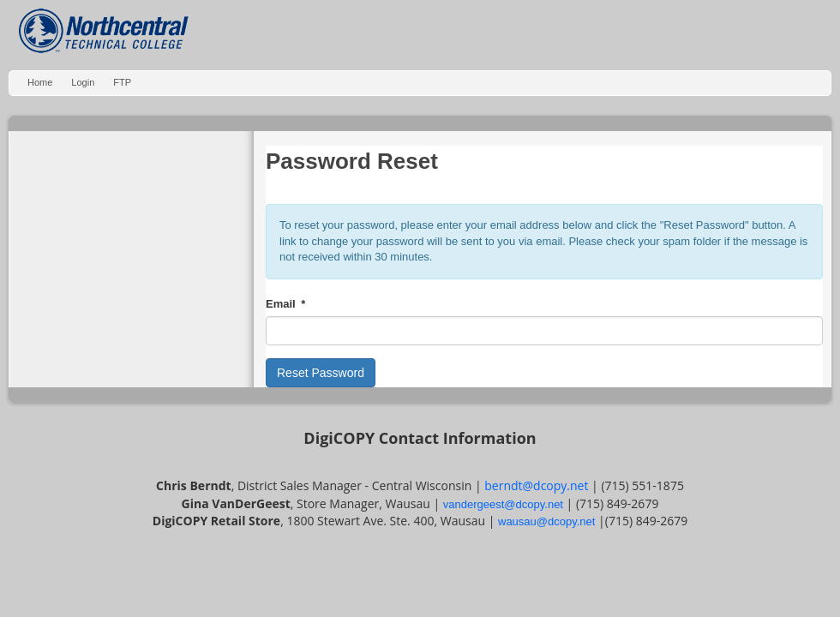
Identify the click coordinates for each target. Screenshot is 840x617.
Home (39, 82)
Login (82, 82)
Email (281, 303)
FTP (122, 82)
